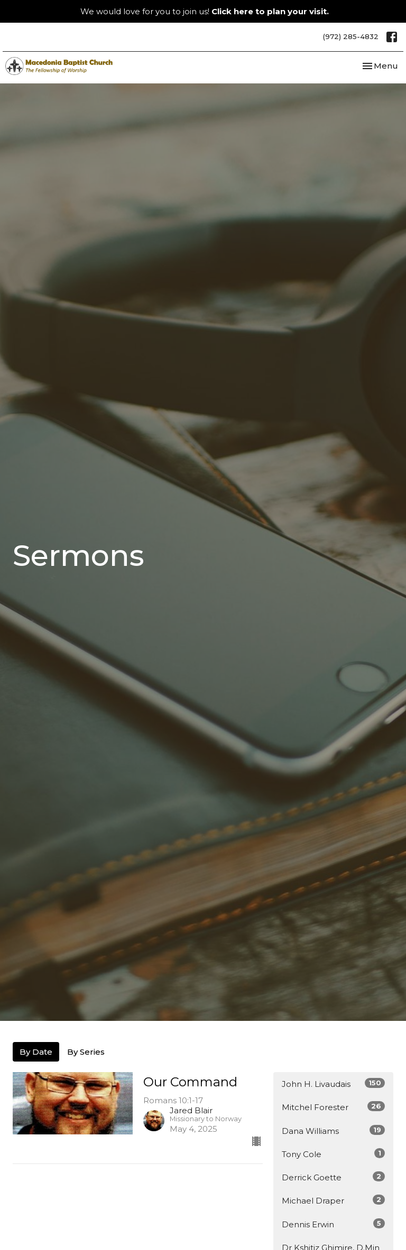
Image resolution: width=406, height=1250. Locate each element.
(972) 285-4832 (351, 36)
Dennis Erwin (333, 1223)
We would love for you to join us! (204, 11)
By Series (86, 1052)
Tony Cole (333, 1153)
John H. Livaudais (333, 1083)
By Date (36, 1052)
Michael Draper (333, 1200)
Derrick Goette (333, 1176)
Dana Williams (333, 1130)
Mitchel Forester (333, 1106)
